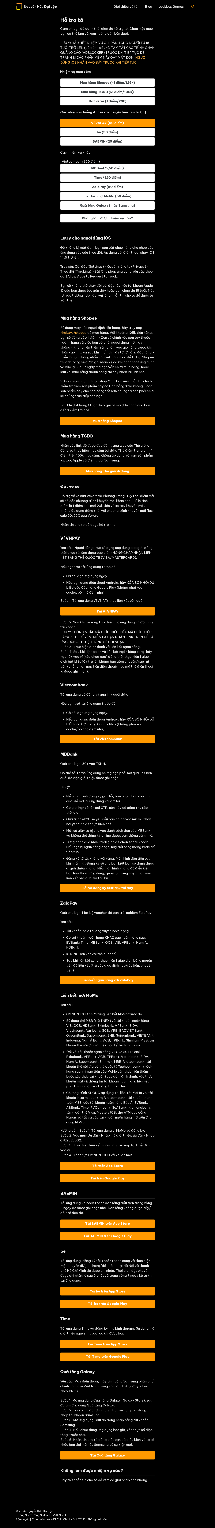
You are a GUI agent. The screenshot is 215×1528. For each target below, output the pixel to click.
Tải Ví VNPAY (107, 611)
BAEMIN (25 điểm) (107, 141)
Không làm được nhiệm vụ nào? (107, 218)
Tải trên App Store (107, 1166)
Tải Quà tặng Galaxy (107, 1455)
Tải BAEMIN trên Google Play (107, 1236)
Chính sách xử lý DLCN (46, 1519)
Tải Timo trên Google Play (107, 1356)
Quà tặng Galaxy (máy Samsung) (107, 205)
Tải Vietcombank (107, 739)
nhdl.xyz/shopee (73, 333)
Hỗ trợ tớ (71, 20)
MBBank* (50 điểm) (107, 168)
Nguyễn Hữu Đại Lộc (40, 6)
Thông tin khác (97, 1519)
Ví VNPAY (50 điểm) (107, 123)
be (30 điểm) (107, 132)
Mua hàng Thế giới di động (107, 471)
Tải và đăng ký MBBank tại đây (107, 888)
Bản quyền (22, 1519)
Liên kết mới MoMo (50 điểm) (107, 196)
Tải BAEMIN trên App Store (107, 1223)
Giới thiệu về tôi (126, 6)
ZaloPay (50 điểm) (107, 187)
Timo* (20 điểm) (107, 177)
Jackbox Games (171, 6)
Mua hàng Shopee (107, 421)
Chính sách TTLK (74, 1519)
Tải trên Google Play (107, 1178)
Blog (148, 6)
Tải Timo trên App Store (107, 1344)
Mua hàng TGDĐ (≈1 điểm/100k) (107, 92)
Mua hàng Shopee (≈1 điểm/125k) (107, 82)
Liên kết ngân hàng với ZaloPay (107, 980)
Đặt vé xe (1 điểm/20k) (108, 101)
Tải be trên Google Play (107, 1304)
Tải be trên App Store (107, 1291)
